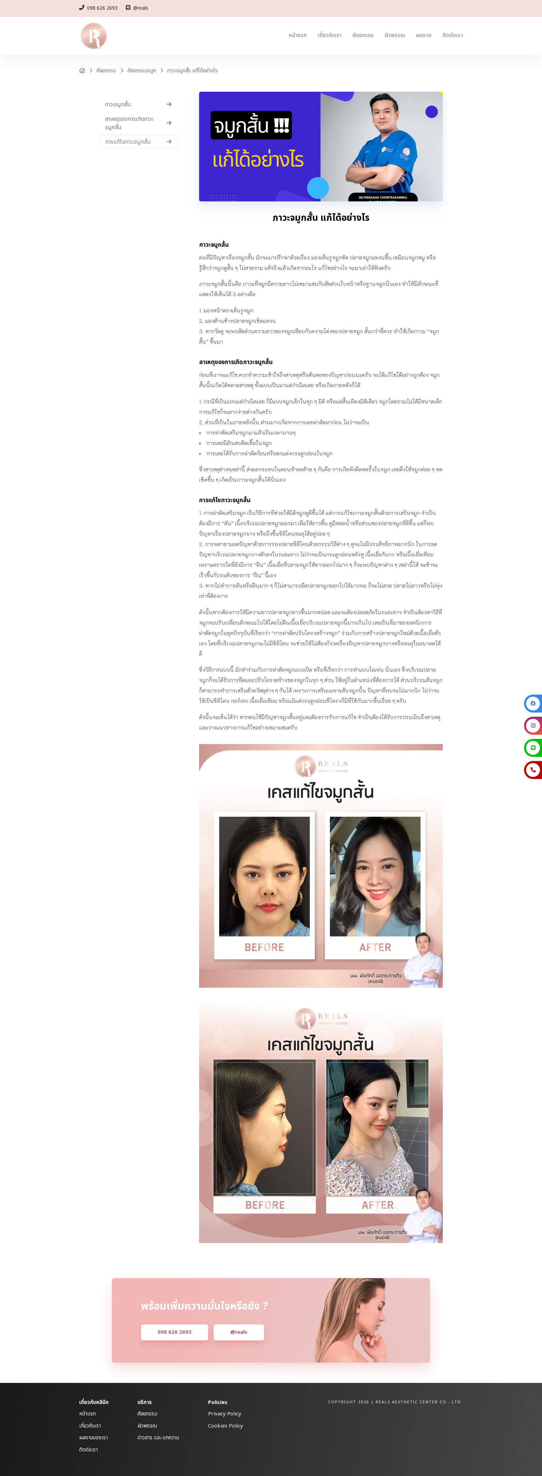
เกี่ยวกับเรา (330, 35)
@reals (238, 1342)
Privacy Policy (224, 1414)
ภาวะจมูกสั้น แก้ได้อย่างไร (192, 71)
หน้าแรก (298, 35)
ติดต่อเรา (452, 35)
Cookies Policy (225, 1426)
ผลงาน (423, 35)
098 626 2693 (174, 1342)
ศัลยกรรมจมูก (142, 71)
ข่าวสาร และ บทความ (158, 1438)
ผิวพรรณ (395, 35)
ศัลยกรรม (363, 35)
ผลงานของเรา (93, 1438)
